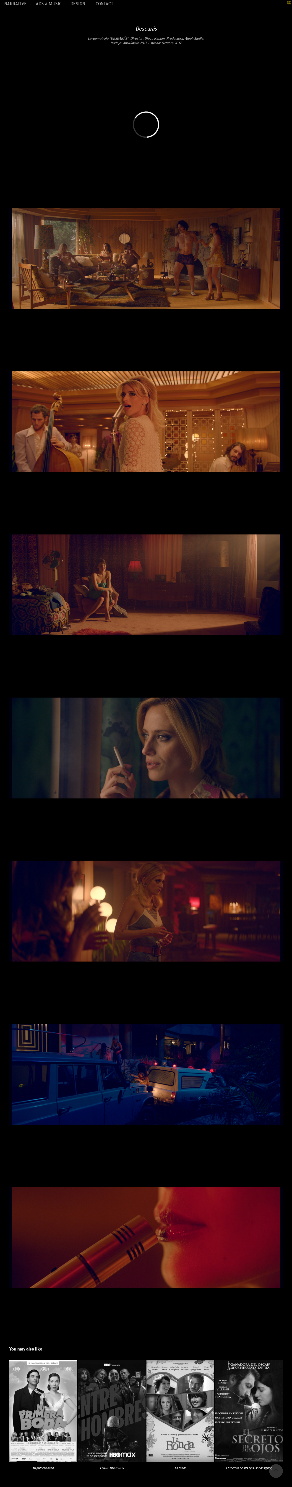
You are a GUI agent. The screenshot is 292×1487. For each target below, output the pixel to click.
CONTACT (104, 3)
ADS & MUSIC (49, 3)
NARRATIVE (15, 3)
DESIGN (77, 3)
